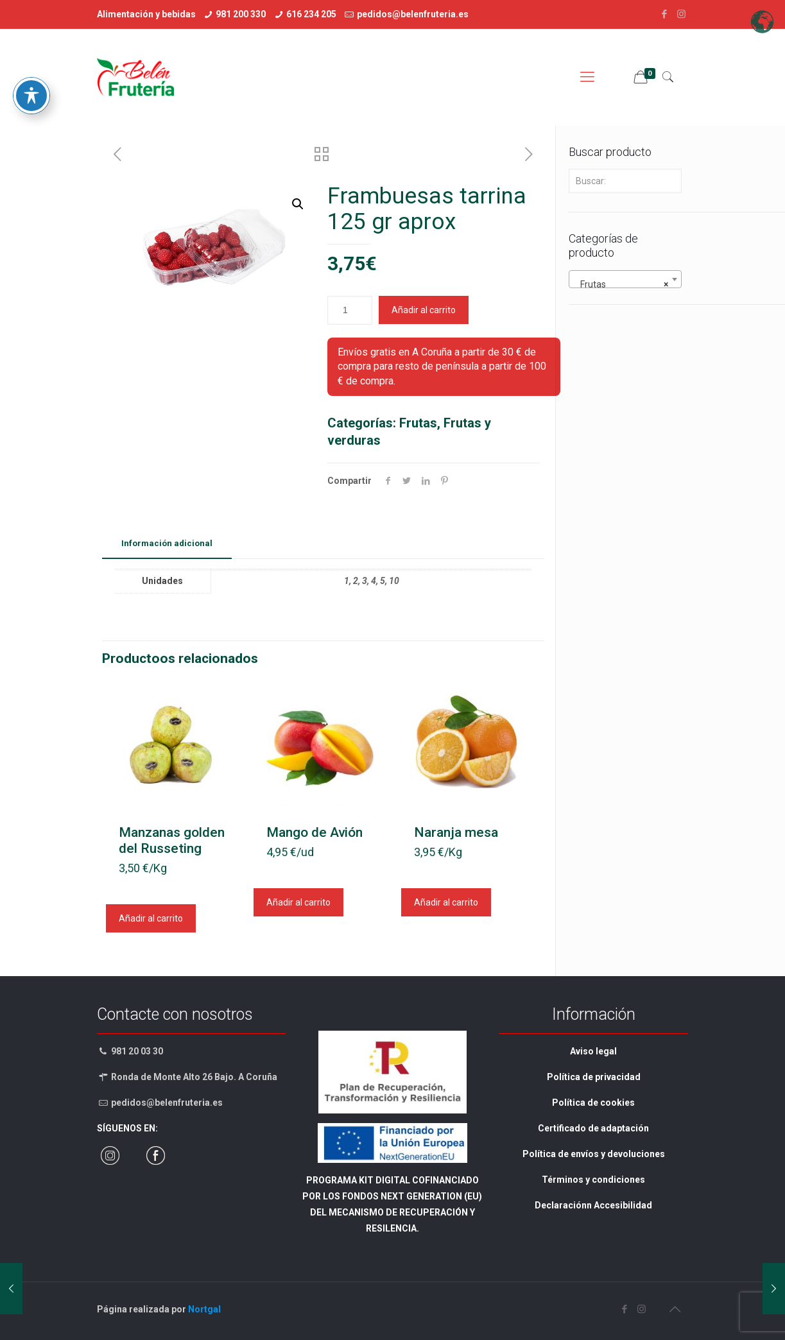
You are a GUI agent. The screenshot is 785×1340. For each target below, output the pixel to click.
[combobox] (625, 279)
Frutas (418, 423)
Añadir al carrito (424, 310)
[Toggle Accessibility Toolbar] (31, 61)
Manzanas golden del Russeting (172, 840)
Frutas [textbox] (621, 284)
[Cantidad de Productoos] (349, 310)
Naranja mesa (456, 832)
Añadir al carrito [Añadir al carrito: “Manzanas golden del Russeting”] (151, 918)
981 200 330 (241, 14)
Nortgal (204, 1309)
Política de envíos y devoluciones (593, 1154)
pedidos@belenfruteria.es (413, 14)
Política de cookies (593, 1102)
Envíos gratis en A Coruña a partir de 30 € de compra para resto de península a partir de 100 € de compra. (442, 366)
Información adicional (166, 543)
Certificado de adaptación (593, 1128)
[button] (297, 204)
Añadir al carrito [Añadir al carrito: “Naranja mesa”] (446, 902)
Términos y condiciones (593, 1179)
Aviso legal (593, 1051)
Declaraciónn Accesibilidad (593, 1205)
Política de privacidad (594, 1077)
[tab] (167, 543)
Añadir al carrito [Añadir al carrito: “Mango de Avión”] (298, 902)
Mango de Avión (314, 832)
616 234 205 (311, 14)
